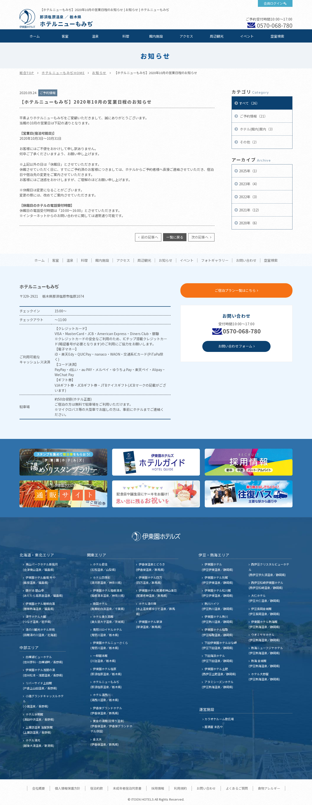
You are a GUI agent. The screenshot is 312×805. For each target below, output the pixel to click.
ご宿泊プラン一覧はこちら (235, 290)
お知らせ (99, 72)
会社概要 (38, 788)
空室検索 (277, 36)
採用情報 (157, 788)
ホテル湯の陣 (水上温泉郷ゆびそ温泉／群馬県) (155, 608)
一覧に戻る (174, 237)
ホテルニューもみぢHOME (63, 72)
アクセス (186, 36)
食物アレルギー (269, 788)
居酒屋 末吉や (214, 727)
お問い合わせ (246, 260)
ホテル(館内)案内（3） (257, 129)
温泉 (95, 36)
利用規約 (180, 788)
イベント (247, 36)
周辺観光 (217, 36)
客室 (65, 36)
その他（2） (249, 142)
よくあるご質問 (237, 788)
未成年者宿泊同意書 (127, 788)
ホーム (34, 36)
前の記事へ (149, 237)
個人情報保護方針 (67, 788)
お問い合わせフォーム (235, 346)
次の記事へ (200, 237)
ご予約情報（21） (253, 116)
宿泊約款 (96, 788)
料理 (125, 36)
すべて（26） (249, 103)
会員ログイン (273, 3)
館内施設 (156, 36)
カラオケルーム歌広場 (219, 719)
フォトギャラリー (214, 260)
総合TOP (27, 72)
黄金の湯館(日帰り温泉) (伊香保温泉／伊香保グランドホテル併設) (111, 726)
